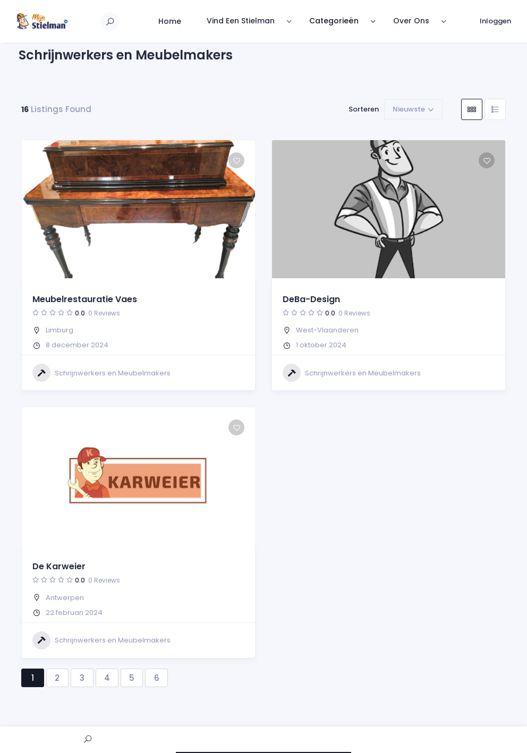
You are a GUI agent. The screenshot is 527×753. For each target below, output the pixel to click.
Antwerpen (65, 598)
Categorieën (334, 20)
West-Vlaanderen (327, 330)
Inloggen (495, 21)
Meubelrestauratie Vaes (84, 299)
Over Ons (411, 20)
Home (169, 21)
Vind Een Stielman (241, 20)
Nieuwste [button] (409, 109)
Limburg (59, 330)
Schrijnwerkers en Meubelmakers (101, 373)
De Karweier (59, 566)
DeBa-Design (311, 299)
